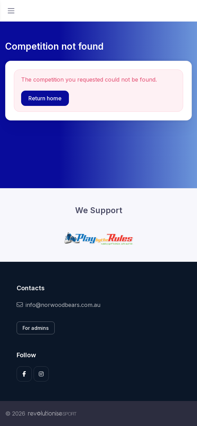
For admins (36, 328)
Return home (45, 98)
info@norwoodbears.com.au (58, 304)
